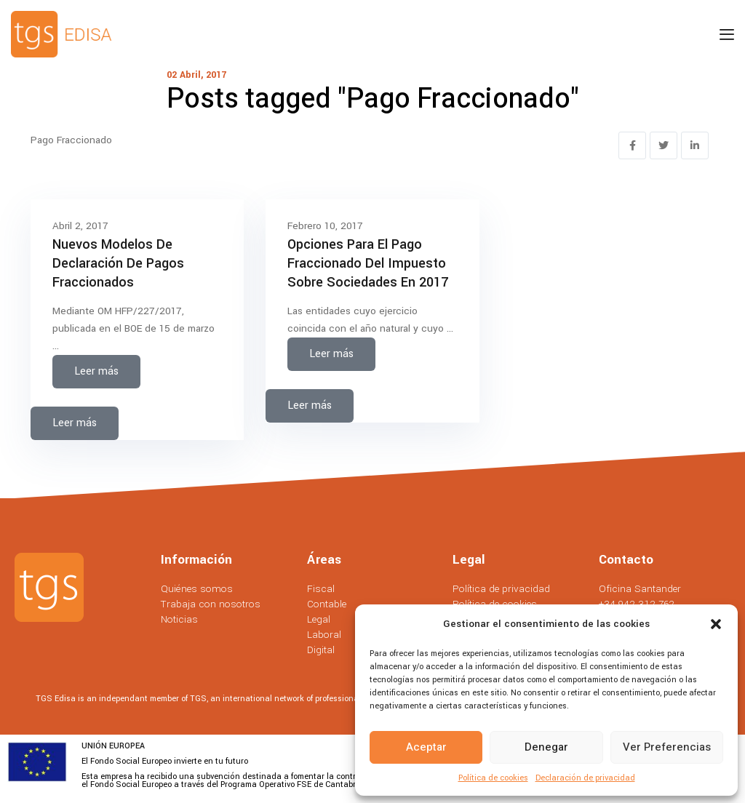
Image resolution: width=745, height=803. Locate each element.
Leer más (96, 371)
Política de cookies (493, 777)
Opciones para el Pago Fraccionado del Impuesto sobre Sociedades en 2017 (367, 263)
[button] (716, 624)
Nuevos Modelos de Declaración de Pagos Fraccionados (118, 263)
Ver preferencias (667, 747)
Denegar (546, 747)
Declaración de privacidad (585, 777)
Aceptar (426, 747)
